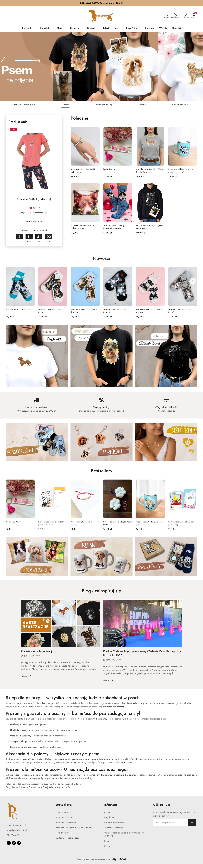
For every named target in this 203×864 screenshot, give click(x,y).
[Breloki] (92, 28)
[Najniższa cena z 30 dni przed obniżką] (45, 212)
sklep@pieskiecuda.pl (17, 830)
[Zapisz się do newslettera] (170, 822)
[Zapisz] (192, 822)
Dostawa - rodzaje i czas (67, 837)
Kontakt (107, 846)
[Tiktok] (19, 843)
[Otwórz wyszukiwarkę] (166, 15)
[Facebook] (9, 843)
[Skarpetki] (28, 28)
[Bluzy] (61, 28)
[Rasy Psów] (133, 28)
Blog (106, 841)
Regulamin (109, 817)
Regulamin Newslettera (67, 822)
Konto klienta (62, 812)
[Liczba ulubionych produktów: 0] (185, 15)
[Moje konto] (175, 15)
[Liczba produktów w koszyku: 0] (193, 15)
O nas (107, 812)
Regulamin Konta (64, 817)
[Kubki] (105, 28)
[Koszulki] (46, 28)
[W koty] (163, 28)
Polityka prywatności (114, 822)
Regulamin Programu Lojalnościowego (74, 827)
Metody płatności (64, 832)
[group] (101, 66)
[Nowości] (176, 28)
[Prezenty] (149, 28)
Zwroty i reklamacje (113, 827)
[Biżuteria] (76, 28)
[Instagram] (14, 843)
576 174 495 (13, 835)
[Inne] (117, 28)
